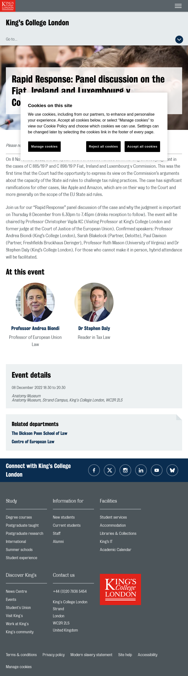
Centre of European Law (33, 441)
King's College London (37, 22)
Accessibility (147, 655)
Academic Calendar (120, 551)
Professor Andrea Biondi (35, 328)
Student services (120, 518)
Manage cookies (19, 667)
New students (73, 518)
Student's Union (26, 609)
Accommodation (120, 527)
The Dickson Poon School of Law (39, 433)
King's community (26, 633)
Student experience (26, 559)
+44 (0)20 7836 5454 (70, 591)
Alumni (73, 543)
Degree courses (26, 518)
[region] (94, 127)
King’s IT (120, 543)
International (26, 543)
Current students (73, 527)
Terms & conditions (21, 655)
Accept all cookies (142, 146)
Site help (125, 655)
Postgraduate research (26, 535)
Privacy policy (54, 655)
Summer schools (26, 551)
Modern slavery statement (91, 655)
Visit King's (26, 617)
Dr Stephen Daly (94, 328)
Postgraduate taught (26, 527)
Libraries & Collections (120, 535)
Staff (73, 535)
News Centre (26, 593)
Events (26, 601)
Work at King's (26, 625)
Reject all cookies (103, 146)
